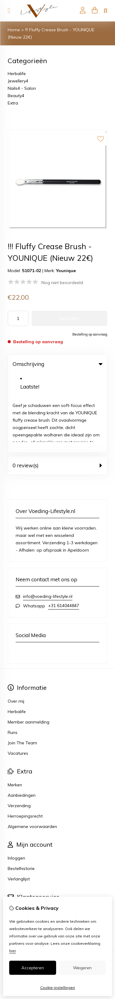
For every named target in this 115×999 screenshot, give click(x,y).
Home (14, 29)
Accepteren (32, 967)
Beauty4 (16, 95)
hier (12, 950)
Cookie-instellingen (57, 987)
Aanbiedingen (22, 716)
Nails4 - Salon (22, 88)
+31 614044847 (63, 526)
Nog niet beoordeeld (62, 282)
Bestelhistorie (21, 789)
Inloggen (16, 778)
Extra (13, 103)
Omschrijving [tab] (57, 364)
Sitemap (16, 841)
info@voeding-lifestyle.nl (47, 517)
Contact (16, 831)
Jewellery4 (18, 81)
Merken (15, 705)
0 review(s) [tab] (57, 386)
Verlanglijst (19, 799)
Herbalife (17, 73)
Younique (66, 270)
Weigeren (82, 967)
